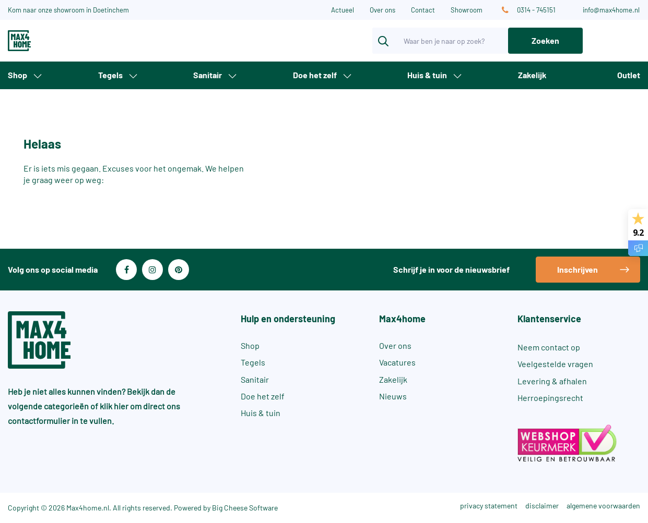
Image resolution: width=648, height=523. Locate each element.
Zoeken (545, 40)
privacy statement (488, 505)
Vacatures (397, 362)
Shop (17, 75)
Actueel (342, 10)
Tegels (110, 75)
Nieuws (393, 396)
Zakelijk (532, 75)
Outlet (628, 75)
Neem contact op (548, 347)
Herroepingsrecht (550, 398)
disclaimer (542, 505)
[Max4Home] (54, 40)
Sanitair (207, 75)
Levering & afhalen (552, 381)
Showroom (466, 10)
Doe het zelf (315, 75)
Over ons (382, 10)
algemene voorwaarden (603, 505)
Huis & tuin (427, 75)
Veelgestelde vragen (555, 364)
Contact (423, 10)
